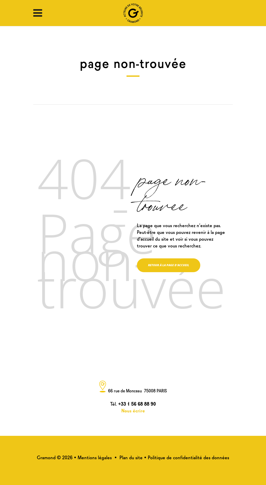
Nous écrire (133, 410)
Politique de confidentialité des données (188, 457)
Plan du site (131, 457)
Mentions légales (95, 457)
